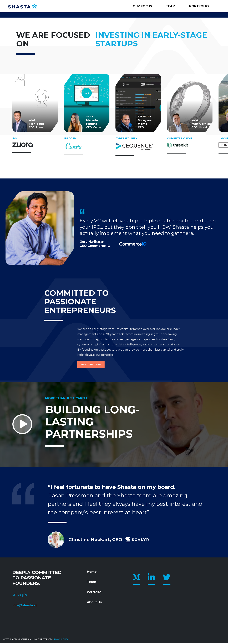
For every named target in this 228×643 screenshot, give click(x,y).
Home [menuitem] (92, 572)
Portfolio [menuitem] (94, 592)
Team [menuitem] (91, 582)
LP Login (19, 595)
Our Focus (142, 6)
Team (170, 6)
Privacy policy (60, 639)
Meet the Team (47, 364)
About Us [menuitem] (94, 602)
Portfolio (199, 6)
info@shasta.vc (25, 605)
